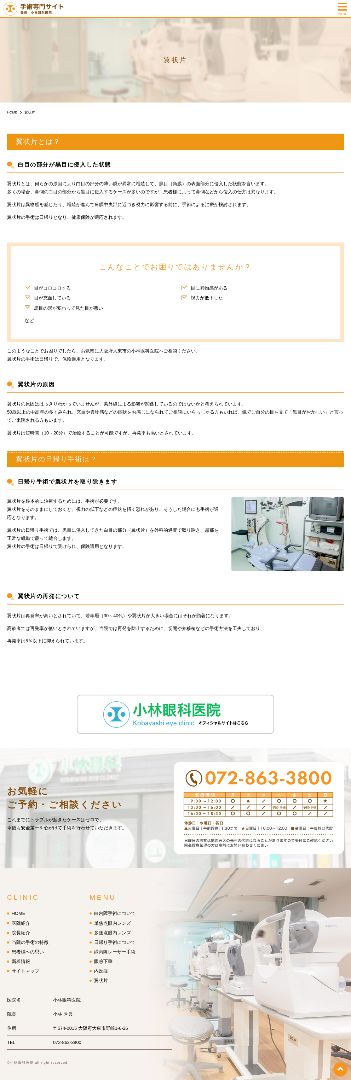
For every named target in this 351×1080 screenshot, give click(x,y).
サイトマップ (25, 966)
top (340, 1069)
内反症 (101, 966)
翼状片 (101, 976)
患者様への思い (28, 947)
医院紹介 (21, 919)
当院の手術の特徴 (30, 938)
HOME (18, 909)
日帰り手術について (115, 938)
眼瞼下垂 (103, 957)
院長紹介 (21, 928)
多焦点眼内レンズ (112, 928)
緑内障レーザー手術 (115, 947)
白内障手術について (115, 909)
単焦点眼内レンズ (112, 919)
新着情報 (21, 957)
